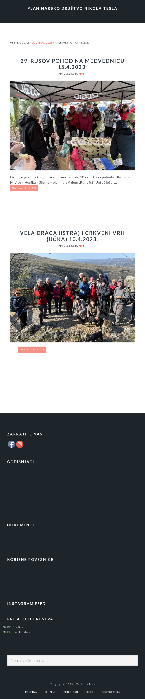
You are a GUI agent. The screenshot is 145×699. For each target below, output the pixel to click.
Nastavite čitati (24, 188)
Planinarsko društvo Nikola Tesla (72, 8)
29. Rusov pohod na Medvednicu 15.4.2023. (73, 64)
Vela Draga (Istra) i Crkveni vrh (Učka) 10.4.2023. (72, 236)
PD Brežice (15, 627)
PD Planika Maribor (21, 632)
